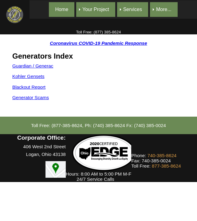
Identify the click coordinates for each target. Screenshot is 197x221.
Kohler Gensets (28, 76)
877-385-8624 (166, 166)
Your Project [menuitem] (95, 9)
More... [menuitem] (163, 9)
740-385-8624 (162, 155)
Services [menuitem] (132, 9)
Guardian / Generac (32, 65)
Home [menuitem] (61, 9)
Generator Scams (30, 97)
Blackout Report (28, 87)
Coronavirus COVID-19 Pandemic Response (98, 43)
